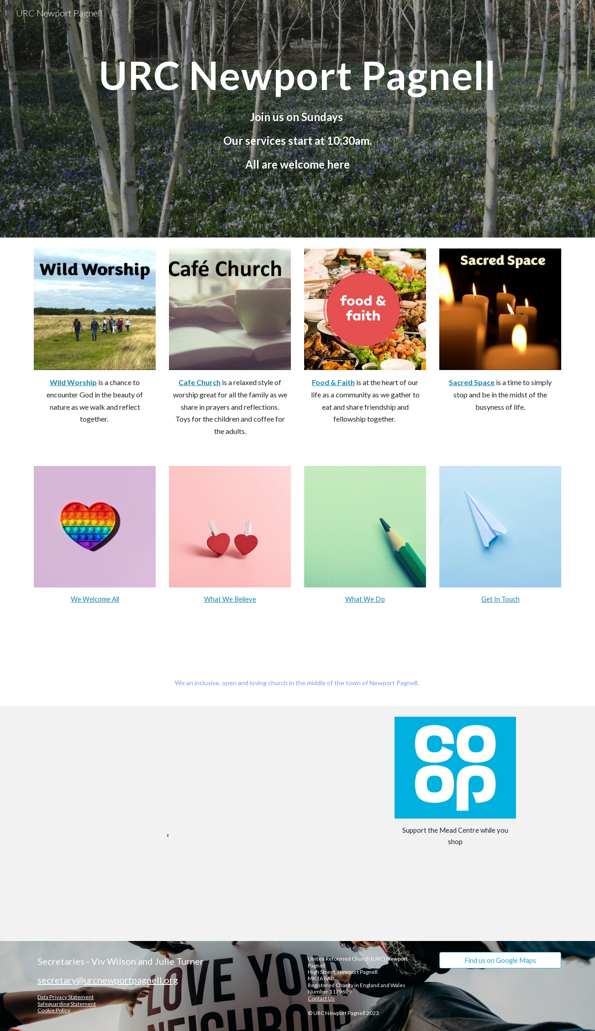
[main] (297, 75)
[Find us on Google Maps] (500, 960)
